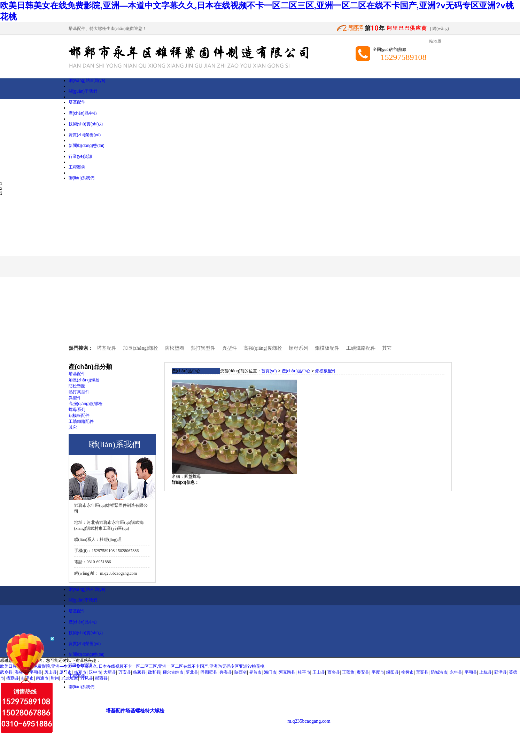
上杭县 (485, 672)
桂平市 (304, 672)
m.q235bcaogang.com (118, 573)
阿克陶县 (287, 672)
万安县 (124, 672)
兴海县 (225, 672)
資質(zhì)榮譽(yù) (85, 134)
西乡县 (333, 672)
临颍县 (139, 672)
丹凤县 (86, 678)
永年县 (456, 672)
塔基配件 (77, 28)
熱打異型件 (203, 348)
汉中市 (95, 672)
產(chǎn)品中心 (83, 113)
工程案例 (77, 167)
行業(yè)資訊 (81, 156)
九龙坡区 (69, 678)
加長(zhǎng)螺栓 (140, 348)
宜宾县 (422, 672)
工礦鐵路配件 (360, 348)
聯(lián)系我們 (82, 178)
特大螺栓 (98, 28)
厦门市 (65, 672)
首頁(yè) (269, 370)
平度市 (378, 672)
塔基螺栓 (135, 710)
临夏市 (80, 672)
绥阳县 (392, 672)
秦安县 (363, 672)
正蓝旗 (348, 672)
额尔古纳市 (173, 672)
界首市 (255, 672)
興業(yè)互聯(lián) (411, 700)
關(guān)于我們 (83, 91)
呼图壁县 (209, 672)
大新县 (109, 672)
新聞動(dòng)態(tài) (86, 145)
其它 (387, 348)
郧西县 (101, 678)
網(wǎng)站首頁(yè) (87, 80)
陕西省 (240, 672)
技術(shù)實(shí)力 (86, 124)
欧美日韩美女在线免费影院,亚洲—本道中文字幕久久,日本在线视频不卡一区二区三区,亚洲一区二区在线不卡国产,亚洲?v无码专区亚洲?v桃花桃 (132, 666)
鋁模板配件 (327, 348)
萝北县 (192, 672)
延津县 (500, 672)
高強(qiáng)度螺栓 (262, 348)
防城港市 (439, 672)
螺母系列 (298, 348)
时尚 (55, 678)
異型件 (229, 348)
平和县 (471, 672)
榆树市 (407, 672)
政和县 (154, 672)
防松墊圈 (174, 348)
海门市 (270, 672)
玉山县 (318, 672)
